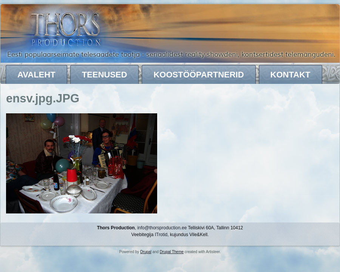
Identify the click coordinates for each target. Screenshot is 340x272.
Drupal (145, 252)
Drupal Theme (172, 252)
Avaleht (36, 74)
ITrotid (161, 234)
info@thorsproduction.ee (162, 227)
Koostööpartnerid (198, 74)
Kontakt (290, 74)
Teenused (104, 74)
